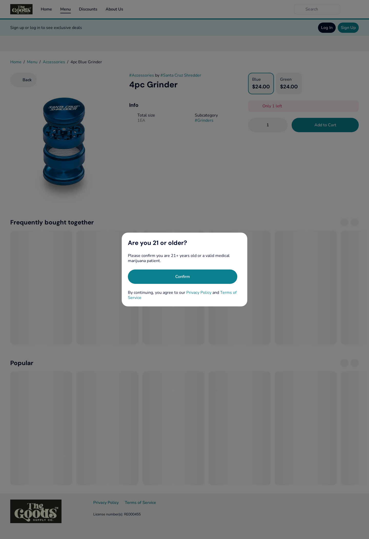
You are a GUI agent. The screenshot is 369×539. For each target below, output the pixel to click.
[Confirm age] (182, 277)
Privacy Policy (198, 292)
